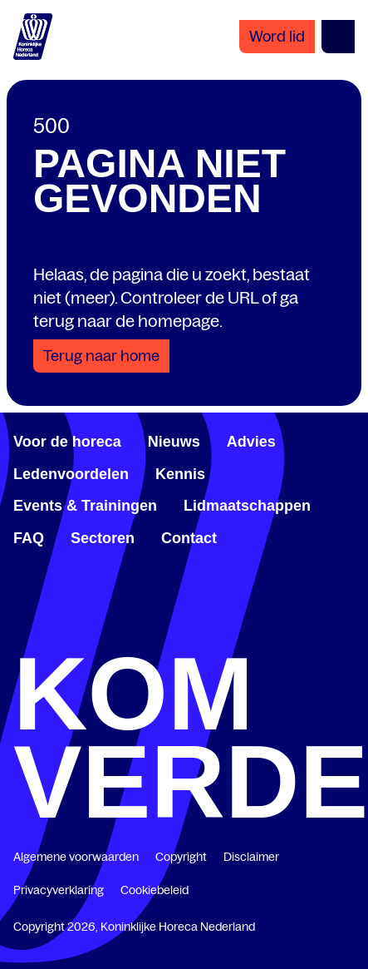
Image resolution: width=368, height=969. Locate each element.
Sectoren (103, 538)
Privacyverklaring (58, 889)
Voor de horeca (67, 441)
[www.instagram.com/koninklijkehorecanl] (348, 633)
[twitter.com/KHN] (184, 633)
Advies (251, 441)
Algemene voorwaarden (76, 856)
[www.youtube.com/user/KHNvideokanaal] (265, 633)
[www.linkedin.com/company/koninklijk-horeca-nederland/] (102, 633)
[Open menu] (338, 36)
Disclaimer (251, 856)
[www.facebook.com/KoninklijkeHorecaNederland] (20, 633)
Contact (189, 538)
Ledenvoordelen (71, 474)
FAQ (28, 538)
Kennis (180, 474)
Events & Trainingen (85, 505)
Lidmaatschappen (247, 505)
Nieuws (174, 441)
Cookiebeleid (154, 889)
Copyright (181, 856)
